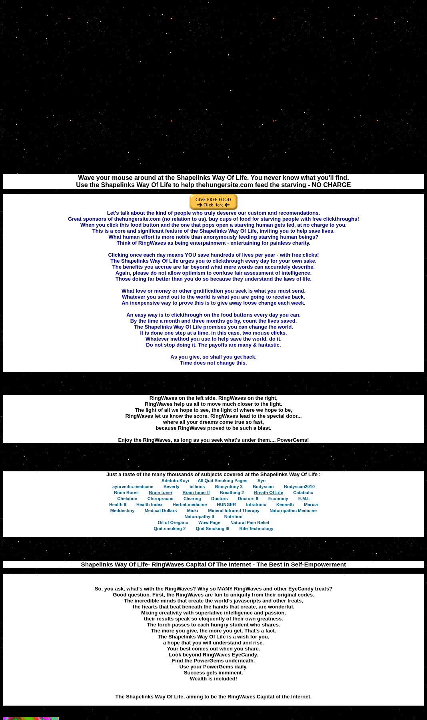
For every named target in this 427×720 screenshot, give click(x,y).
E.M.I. (304, 498)
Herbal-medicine (190, 504)
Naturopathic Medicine (293, 510)
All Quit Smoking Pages (222, 480)
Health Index (149, 504)
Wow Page (209, 522)
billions (197, 486)
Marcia (311, 504)
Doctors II (248, 498)
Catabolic (303, 492)
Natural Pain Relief (249, 522)
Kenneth (285, 504)
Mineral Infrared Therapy (233, 510)
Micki (192, 510)
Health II (117, 504)
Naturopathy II (199, 516)
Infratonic (256, 504)
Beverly (172, 486)
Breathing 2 (232, 492)
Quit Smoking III (212, 528)
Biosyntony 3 (229, 486)
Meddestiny (122, 510)
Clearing (192, 498)
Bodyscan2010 (299, 486)
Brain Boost (126, 492)
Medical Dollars (161, 510)
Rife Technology (256, 528)
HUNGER (226, 504)
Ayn (261, 480)
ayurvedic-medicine (133, 486)
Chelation (127, 498)
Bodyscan (263, 486)
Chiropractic (161, 498)
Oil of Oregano (173, 522)
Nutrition (233, 516)
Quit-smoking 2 (170, 528)
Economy (278, 498)
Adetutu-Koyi (175, 480)
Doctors (219, 498)
